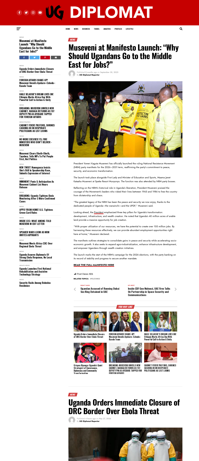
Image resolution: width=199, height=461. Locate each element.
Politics (27, 122)
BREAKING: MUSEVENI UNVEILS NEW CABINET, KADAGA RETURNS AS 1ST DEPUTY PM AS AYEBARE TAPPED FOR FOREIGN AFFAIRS (36, 112)
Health (22, 265)
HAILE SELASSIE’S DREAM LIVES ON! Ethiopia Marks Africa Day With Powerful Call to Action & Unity (36, 97)
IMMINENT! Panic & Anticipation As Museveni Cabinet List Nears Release (36, 184)
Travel (97, 28)
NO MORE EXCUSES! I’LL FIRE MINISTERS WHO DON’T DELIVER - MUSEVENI (35, 142)
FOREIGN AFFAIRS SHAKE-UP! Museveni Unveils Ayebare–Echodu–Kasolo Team (37, 83)
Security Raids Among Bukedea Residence (35, 284)
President (98, 212)
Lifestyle (129, 28)
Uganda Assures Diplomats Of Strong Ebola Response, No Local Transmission (35, 257)
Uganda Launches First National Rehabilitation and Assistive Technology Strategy (35, 271)
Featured (95, 279)
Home (68, 28)
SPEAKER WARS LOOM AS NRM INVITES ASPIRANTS (34, 233)
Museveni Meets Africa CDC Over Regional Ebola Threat (35, 245)
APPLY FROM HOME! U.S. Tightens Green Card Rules (36, 211)
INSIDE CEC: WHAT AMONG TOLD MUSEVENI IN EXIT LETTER (35, 222)
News (76, 28)
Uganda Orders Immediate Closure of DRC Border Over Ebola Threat (36, 70)
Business (86, 28)
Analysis (107, 28)
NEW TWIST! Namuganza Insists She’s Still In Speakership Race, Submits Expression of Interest (35, 170)
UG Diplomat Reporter (89, 74)
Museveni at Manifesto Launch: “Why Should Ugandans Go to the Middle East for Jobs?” (35, 46)
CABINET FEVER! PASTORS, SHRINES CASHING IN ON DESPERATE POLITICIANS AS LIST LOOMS (37, 128)
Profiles (118, 28)
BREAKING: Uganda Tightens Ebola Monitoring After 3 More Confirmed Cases (37, 198)
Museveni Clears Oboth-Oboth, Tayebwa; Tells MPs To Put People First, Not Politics (36, 156)
